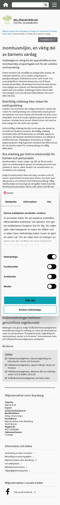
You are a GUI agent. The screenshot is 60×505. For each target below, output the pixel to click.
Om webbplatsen (12, 463)
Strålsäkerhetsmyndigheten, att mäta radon (29, 378)
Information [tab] (30, 201)
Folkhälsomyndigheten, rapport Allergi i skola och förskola (31, 366)
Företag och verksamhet (39, 31)
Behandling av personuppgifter (18, 456)
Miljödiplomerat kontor (15, 467)
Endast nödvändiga (30, 309)
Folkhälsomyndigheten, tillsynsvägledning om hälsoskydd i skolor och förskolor (29, 360)
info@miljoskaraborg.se (15, 410)
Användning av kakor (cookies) (18, 453)
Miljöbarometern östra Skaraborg (19, 460)
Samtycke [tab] (10, 201)
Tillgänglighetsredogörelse (16, 470)
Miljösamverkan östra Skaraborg (15, 31)
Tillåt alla (30, 300)
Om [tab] (49, 201)
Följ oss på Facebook (23, 492)
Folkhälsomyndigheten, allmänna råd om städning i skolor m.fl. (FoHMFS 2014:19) (32, 373)
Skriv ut (9, 346)
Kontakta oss (46, 39)
